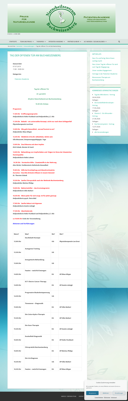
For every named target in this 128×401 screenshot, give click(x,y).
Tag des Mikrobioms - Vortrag (104, 95)
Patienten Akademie (22, 79)
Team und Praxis (27, 41)
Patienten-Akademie (57, 41)
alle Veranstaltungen (101, 132)
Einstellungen (119, 393)
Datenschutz (107, 397)
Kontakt (81, 396)
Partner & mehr (74, 41)
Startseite (13, 41)
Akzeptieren (92, 393)
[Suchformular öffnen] (119, 41)
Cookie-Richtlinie (99, 397)
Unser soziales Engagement (102, 70)
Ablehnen (106, 393)
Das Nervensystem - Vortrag (104, 124)
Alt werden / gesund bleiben (95, 41)
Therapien (41, 41)
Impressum (114, 397)
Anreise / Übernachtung (68, 396)
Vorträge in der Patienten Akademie (104, 74)
